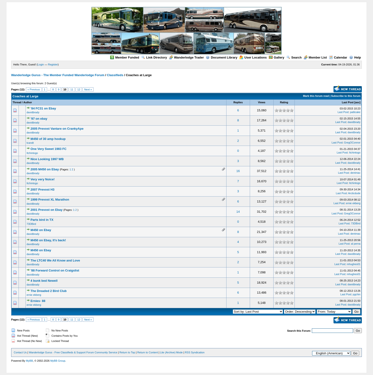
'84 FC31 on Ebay (43, 108)
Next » (88, 89)
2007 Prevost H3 (42, 189)
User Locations (253, 57)
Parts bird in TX (41, 220)
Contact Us (20, 352)
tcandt (30, 142)
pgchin (356, 294)
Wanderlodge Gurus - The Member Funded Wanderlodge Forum (57, 75)
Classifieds (115, 75)
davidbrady (33, 112)
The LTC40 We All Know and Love (55, 260)
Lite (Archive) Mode (171, 352)
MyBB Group (57, 360)
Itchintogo (32, 153)
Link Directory (154, 57)
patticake (355, 112)
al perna (355, 243)
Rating (284, 102)
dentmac (355, 172)
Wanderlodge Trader (186, 57)
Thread (17, 102)
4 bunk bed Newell (43, 280)
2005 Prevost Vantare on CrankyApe (56, 128)
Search (294, 57)
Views (261, 102)
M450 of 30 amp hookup (47, 139)
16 (238, 171)
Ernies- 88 (37, 301)
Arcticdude (354, 193)
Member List (315, 57)
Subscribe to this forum (345, 95)
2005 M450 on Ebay (44, 169)
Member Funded (124, 57)
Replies (238, 102)
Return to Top (127, 352)
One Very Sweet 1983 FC (48, 149)
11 (71, 89)
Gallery (276, 57)
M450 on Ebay (40, 230)
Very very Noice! (42, 179)
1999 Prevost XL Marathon (49, 199)
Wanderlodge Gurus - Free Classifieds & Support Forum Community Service (73, 352)
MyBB (29, 360)
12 (78, 89)
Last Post (348, 102)
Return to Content (147, 352)
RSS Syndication (195, 352)
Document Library (221, 57)
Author (27, 102)
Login (41, 64)
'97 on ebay (38, 118)
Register (53, 64)
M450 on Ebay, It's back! (48, 240)
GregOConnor (352, 142)
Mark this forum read (316, 95)
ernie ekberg (353, 203)
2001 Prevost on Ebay (46, 210)
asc (357, 102)
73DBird (31, 223)
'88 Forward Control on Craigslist (54, 270)
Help (355, 57)
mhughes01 (354, 264)
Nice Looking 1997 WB (47, 159)
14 (238, 211)
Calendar (338, 57)
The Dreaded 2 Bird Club (48, 291)
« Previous (34, 89)
